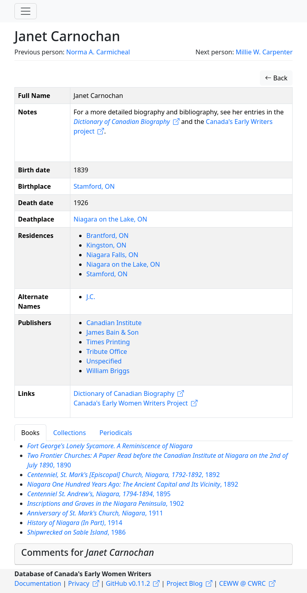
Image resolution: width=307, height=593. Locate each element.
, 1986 (76, 532)
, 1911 (95, 513)
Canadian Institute (114, 322)
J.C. (90, 296)
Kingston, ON (106, 245)
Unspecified (104, 361)
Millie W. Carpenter (264, 52)
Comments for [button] (87, 552)
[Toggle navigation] (25, 11)
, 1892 (123, 474)
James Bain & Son (112, 332)
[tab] (153, 554)
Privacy (78, 583)
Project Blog (184, 583)
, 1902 (105, 503)
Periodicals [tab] (116, 432)
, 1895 (99, 493)
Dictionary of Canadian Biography (124, 393)
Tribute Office (106, 351)
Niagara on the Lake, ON (110, 219)
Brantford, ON (107, 235)
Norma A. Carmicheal (98, 52)
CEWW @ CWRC (242, 583)
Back (276, 78)
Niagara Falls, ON (112, 254)
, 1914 (74, 522)
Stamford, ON (94, 186)
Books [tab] (30, 432)
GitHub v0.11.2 (128, 583)
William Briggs (108, 370)
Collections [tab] (69, 432)
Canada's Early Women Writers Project (131, 403)
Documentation (37, 583)
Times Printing (108, 341)
